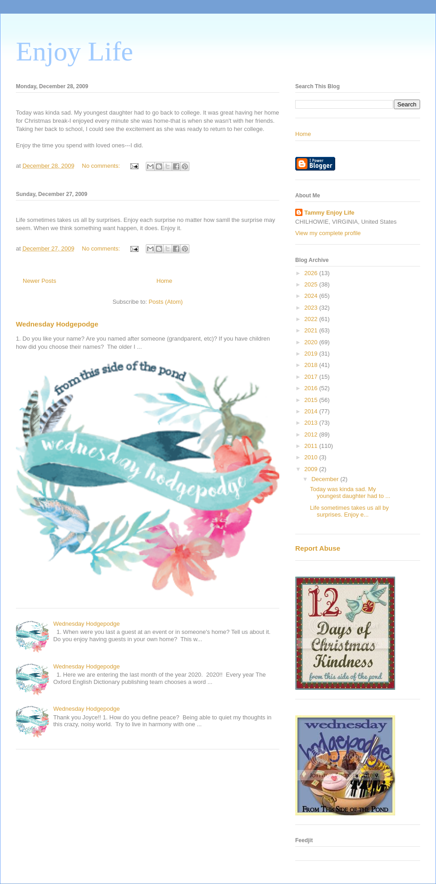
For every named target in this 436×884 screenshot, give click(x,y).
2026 (311, 273)
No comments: (101, 165)
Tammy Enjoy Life (329, 212)
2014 (311, 411)
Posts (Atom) (166, 301)
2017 (311, 376)
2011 (311, 445)
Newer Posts (39, 280)
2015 (311, 400)
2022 (311, 319)
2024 (311, 295)
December (326, 479)
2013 (311, 422)
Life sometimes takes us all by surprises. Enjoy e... (349, 511)
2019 (311, 353)
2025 (311, 284)
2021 (311, 330)
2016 (311, 388)
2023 (311, 307)
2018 (311, 365)
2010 (311, 457)
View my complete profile (328, 233)
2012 (311, 434)
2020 (311, 342)
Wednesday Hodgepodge (57, 324)
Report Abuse (317, 548)
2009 (311, 469)
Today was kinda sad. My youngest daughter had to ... (350, 493)
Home (165, 280)
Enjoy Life (74, 51)
